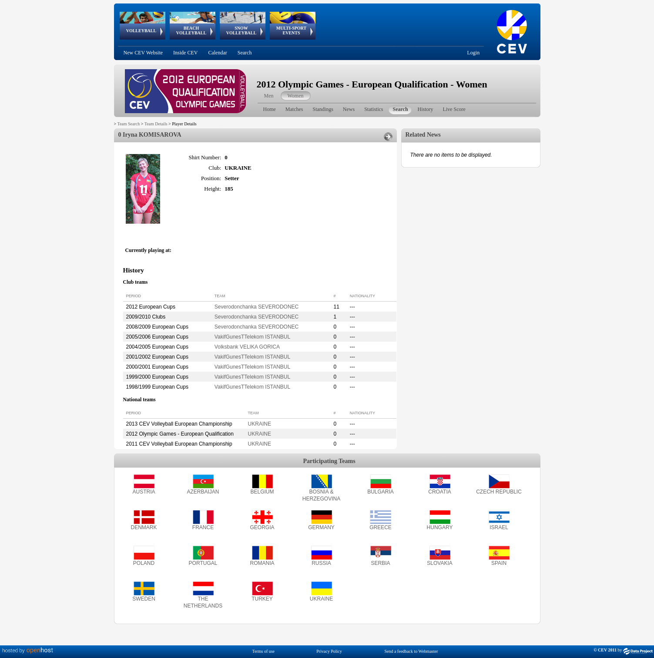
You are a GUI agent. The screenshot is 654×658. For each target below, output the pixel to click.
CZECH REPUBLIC (499, 492)
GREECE (380, 527)
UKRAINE (259, 424)
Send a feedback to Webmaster (411, 651)
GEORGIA (262, 527)
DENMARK (144, 527)
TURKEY (262, 599)
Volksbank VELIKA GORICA (247, 347)
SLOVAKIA (439, 563)
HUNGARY (440, 527)
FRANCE (203, 527)
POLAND (143, 563)
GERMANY (321, 527)
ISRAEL (499, 527)
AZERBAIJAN (203, 492)
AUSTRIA (143, 492)
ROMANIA (262, 563)
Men (269, 96)
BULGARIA (380, 492)
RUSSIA (321, 563)
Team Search (128, 123)
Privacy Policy (329, 651)
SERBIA (380, 563)
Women (296, 96)
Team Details (156, 123)
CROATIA (439, 492)
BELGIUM (262, 492)
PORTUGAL (203, 563)
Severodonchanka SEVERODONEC (256, 307)
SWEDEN (143, 599)
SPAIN (498, 563)
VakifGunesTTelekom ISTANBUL (252, 337)
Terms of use (263, 651)
